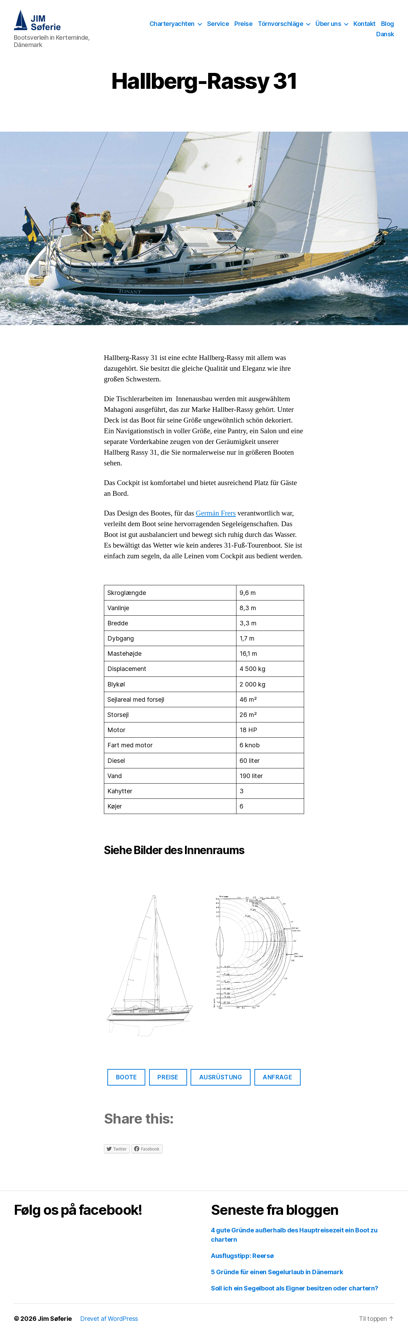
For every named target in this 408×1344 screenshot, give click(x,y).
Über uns (328, 28)
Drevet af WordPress (109, 1329)
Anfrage (277, 1087)
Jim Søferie (55, 1329)
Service (218, 28)
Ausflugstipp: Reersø (242, 1266)
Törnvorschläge (280, 28)
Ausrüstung (220, 1087)
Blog (387, 28)
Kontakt (364, 28)
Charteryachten (172, 28)
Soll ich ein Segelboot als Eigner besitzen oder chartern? (294, 1298)
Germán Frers (216, 523)
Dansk (385, 39)
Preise (243, 28)
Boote (126, 1087)
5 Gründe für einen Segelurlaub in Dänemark (277, 1282)
